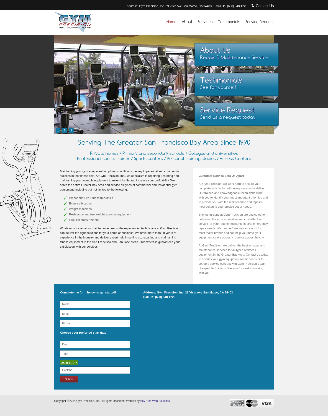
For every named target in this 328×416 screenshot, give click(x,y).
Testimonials (229, 21)
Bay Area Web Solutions (155, 401)
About (187, 21)
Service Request (259, 21)
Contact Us (262, 6)
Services (205, 21)
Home (172, 21)
